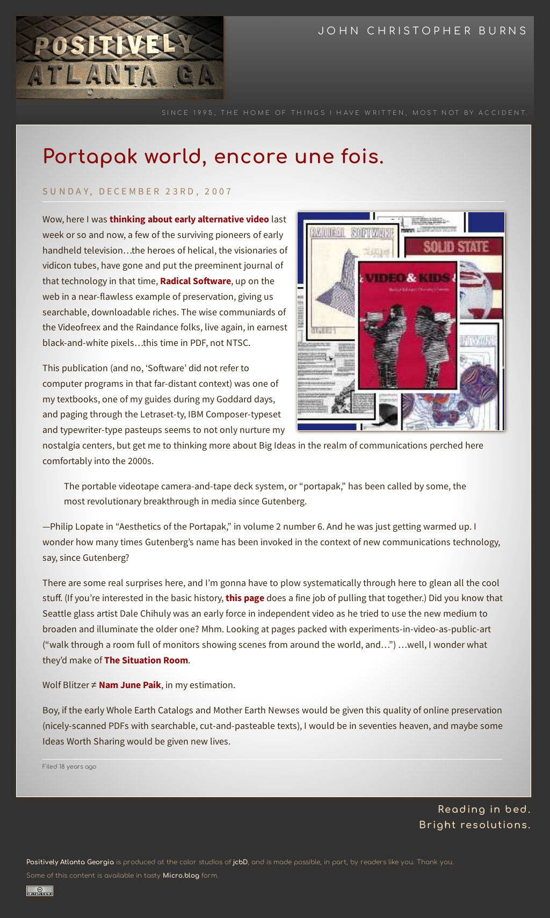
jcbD (240, 862)
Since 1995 (188, 113)
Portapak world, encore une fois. (213, 157)
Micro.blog (181, 875)
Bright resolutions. (475, 825)
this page (245, 597)
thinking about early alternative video (189, 219)
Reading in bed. (484, 809)
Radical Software (195, 280)
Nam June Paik (130, 684)
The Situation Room (146, 660)
